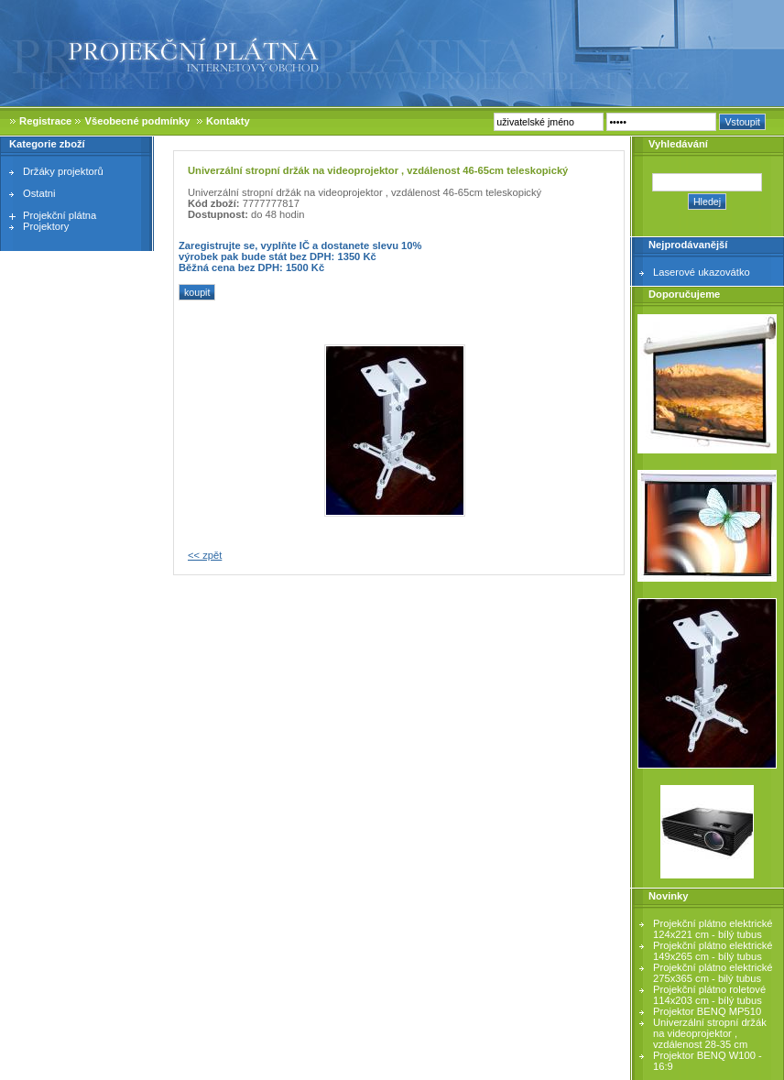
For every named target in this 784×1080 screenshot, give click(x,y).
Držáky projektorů (63, 171)
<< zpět (205, 555)
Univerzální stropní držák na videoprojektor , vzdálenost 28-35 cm (710, 1033)
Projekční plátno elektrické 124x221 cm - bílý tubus (713, 929)
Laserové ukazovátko (701, 272)
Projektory (46, 226)
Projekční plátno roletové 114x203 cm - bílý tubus (709, 995)
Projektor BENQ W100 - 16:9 (707, 1061)
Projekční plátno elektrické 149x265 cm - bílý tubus (713, 951)
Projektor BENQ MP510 (707, 1011)
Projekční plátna (59, 215)
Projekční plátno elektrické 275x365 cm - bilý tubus (713, 973)
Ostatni (39, 193)
